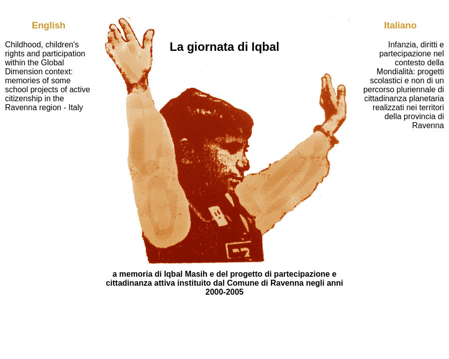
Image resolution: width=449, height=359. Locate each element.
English (49, 25)
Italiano (400, 25)
